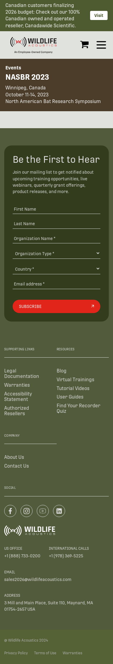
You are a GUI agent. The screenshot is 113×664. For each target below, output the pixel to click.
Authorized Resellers (16, 410)
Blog (62, 371)
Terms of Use (45, 653)
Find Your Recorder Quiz (78, 408)
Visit (98, 15)
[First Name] (56, 208)
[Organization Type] (56, 253)
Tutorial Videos (73, 388)
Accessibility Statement (18, 396)
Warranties (17, 385)
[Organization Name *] (56, 238)
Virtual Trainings (75, 379)
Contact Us (16, 466)
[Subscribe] (56, 306)
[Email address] (56, 284)
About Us (14, 457)
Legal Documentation (21, 373)
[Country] (56, 268)
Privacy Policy (16, 653)
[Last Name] (56, 223)
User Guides (70, 397)
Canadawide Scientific (50, 25)
